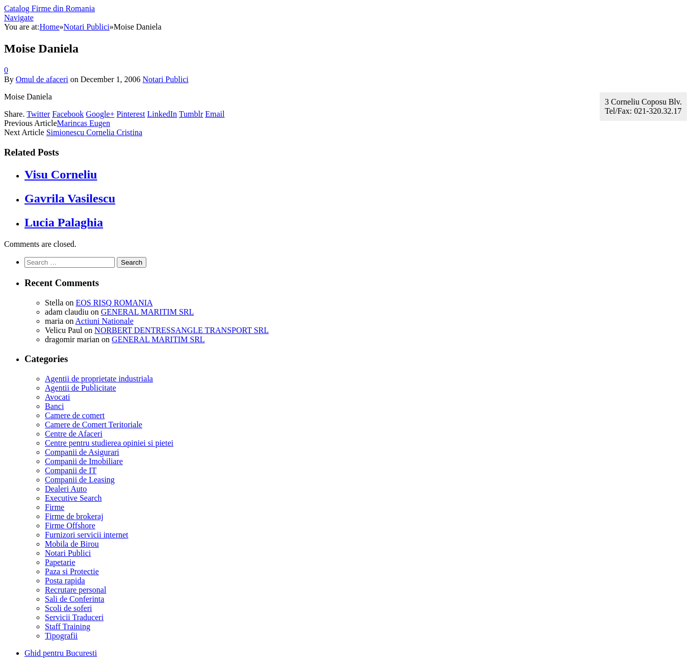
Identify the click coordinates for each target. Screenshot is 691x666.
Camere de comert (75, 415)
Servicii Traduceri (74, 617)
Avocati (57, 397)
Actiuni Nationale (104, 321)
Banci (54, 406)
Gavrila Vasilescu (69, 198)
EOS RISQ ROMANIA (113, 302)
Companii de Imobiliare (84, 461)
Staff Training (67, 626)
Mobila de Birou (72, 544)
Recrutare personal (75, 589)
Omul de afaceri (42, 79)
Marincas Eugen (83, 123)
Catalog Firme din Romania (49, 8)
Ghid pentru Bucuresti (60, 653)
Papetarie (60, 562)
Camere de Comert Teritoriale (93, 424)
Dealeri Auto (66, 488)
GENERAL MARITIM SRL (147, 312)
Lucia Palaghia (63, 222)
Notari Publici (165, 79)
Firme (54, 507)
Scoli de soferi (68, 608)
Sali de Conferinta (74, 599)
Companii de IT (70, 470)
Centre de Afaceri (74, 433)
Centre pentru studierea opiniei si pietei (109, 443)
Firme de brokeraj (74, 516)
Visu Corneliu (60, 174)
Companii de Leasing (80, 479)
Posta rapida (65, 580)
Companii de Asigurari (82, 452)
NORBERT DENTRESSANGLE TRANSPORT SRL (181, 330)
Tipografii (61, 635)
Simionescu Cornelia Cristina (94, 132)
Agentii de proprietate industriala (99, 378)
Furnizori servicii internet (87, 534)
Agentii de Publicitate (80, 387)
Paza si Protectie (72, 571)
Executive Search (73, 498)
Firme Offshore (70, 525)
